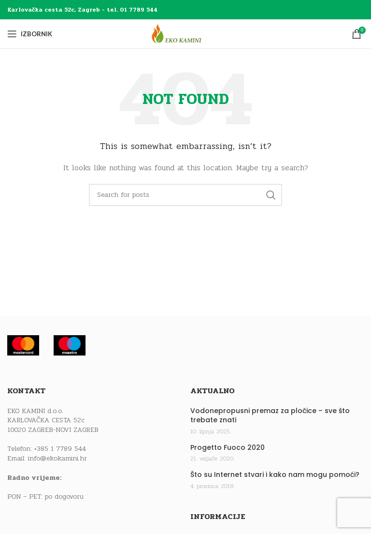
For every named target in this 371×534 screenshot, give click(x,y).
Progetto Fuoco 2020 (227, 447)
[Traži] (185, 195)
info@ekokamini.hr (57, 458)
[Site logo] (185, 34)
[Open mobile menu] (29, 34)
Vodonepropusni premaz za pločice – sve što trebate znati (270, 415)
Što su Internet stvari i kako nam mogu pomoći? (274, 474)
